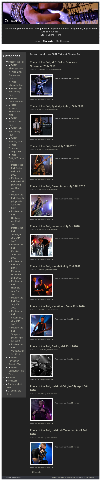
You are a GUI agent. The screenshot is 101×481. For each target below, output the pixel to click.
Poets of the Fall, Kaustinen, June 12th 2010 (17, 251)
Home (37, 41)
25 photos (75, 319)
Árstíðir (11, 377)
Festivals (12, 381)
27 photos (75, 199)
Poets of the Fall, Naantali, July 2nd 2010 (17, 288)
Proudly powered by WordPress (63, 477)
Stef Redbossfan (56, 69)
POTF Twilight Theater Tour (16, 158)
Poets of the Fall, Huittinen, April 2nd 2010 (17, 218)
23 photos (75, 279)
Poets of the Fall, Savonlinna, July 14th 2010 (17, 318)
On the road (62, 41)
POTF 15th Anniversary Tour (15, 91)
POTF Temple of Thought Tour (15, 148)
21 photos (75, 79)
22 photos (75, 239)
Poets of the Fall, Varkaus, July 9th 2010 (55, 226)
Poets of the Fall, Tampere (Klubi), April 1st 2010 (17, 334)
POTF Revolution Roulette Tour (15, 360)
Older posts (35, 472)
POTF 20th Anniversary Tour (15, 75)
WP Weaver (90, 477)
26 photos (75, 119)
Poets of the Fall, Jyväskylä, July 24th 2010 (17, 234)
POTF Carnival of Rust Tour (16, 370)
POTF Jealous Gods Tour (15, 121)
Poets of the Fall (16, 62)
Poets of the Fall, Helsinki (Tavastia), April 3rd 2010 (17, 185)
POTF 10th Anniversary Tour (15, 131)
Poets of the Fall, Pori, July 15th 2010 (53, 146)
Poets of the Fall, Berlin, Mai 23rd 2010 (54, 346)
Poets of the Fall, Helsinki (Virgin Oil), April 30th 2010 (17, 201)
